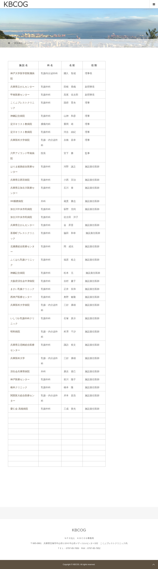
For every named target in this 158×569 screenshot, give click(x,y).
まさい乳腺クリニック (22, 289)
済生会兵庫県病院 (20, 371)
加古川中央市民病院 (21, 209)
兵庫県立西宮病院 (20, 180)
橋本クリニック (18, 387)
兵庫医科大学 (17, 358)
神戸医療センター (20, 379)
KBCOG (79, 530)
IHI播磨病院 (16, 201)
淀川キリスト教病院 (21, 124)
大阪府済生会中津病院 (22, 281)
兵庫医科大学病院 (20, 140)
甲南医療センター (20, 94)
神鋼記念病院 (17, 116)
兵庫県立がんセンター (22, 86)
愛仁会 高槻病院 (19, 408)
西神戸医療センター (21, 297)
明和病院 (15, 331)
